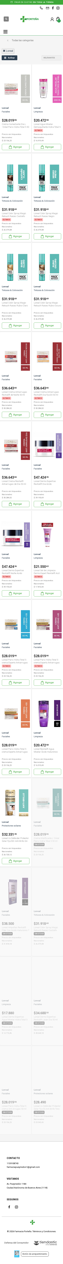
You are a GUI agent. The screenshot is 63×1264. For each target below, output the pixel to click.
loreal (8, 50)
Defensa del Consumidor (16, 1242)
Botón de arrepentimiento (35, 1254)
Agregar (15, 147)
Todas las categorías (23, 40)
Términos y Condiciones (44, 1231)
